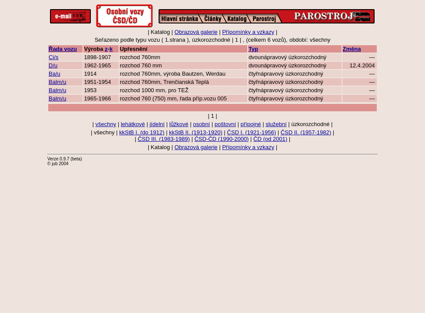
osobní (201, 124)
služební (276, 124)
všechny (106, 124)
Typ (253, 49)
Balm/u (57, 82)
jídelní (157, 124)
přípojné (251, 124)
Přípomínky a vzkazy (248, 32)
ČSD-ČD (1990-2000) (221, 139)
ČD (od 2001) (270, 139)
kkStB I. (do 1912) (141, 132)
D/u (53, 65)
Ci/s (53, 57)
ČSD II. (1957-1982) (306, 132)
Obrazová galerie (196, 32)
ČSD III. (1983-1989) (164, 139)
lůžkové (179, 124)
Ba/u (54, 73)
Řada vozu (63, 49)
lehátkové (133, 124)
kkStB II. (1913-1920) (195, 132)
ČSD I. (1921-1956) (251, 132)
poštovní (225, 124)
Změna (352, 49)
